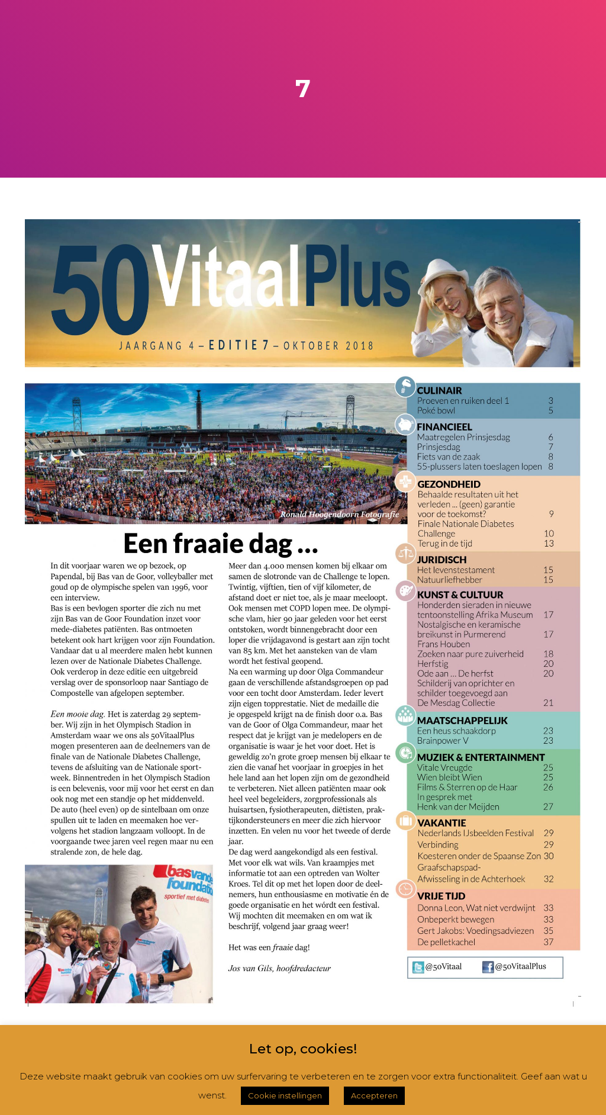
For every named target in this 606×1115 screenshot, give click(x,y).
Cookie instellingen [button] (285, 1095)
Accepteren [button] (374, 1095)
